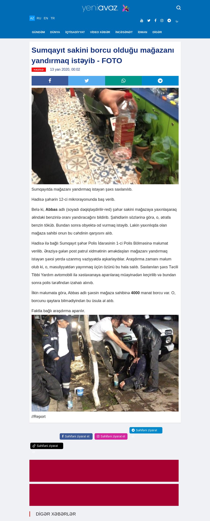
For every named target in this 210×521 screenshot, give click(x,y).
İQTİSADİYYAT (75, 32)
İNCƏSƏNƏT (124, 32)
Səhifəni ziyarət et (75, 436)
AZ (32, 18)
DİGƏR (157, 32)
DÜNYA (55, 32)
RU (39, 18)
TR (53, 18)
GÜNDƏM (38, 32)
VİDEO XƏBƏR (100, 32)
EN (46, 18)
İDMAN (142, 32)
